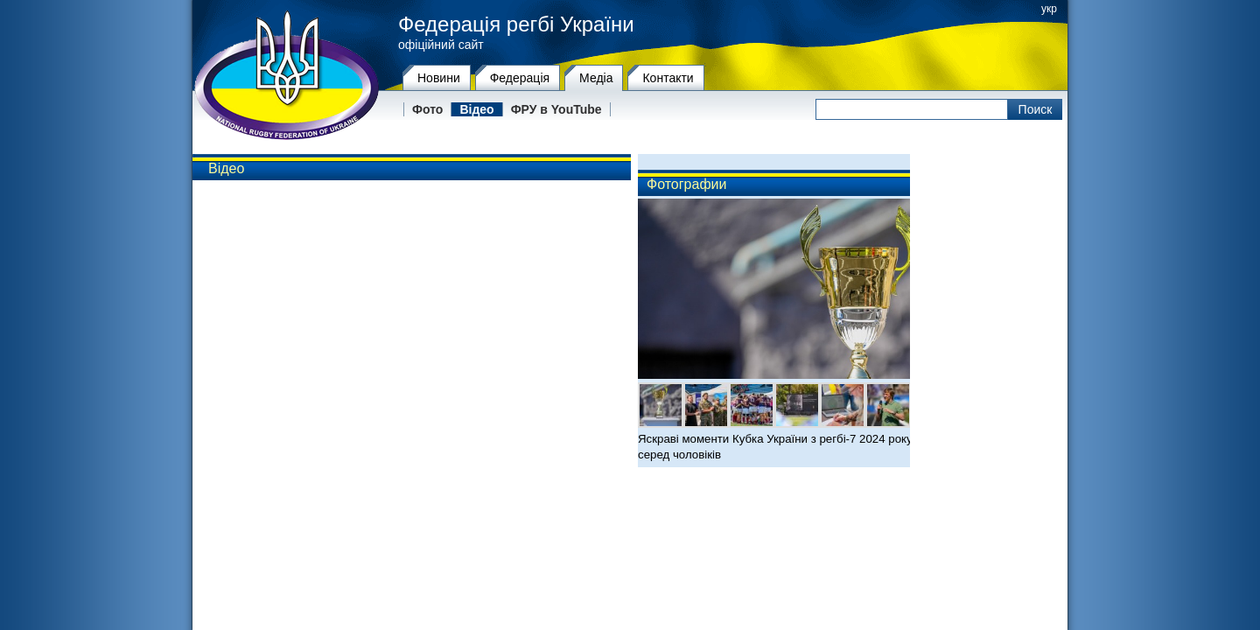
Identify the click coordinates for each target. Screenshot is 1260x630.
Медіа (595, 78)
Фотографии (686, 184)
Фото (427, 109)
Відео (476, 109)
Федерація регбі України (516, 24)
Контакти (667, 78)
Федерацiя (520, 78)
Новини (438, 78)
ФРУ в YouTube (556, 109)
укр (1049, 9)
